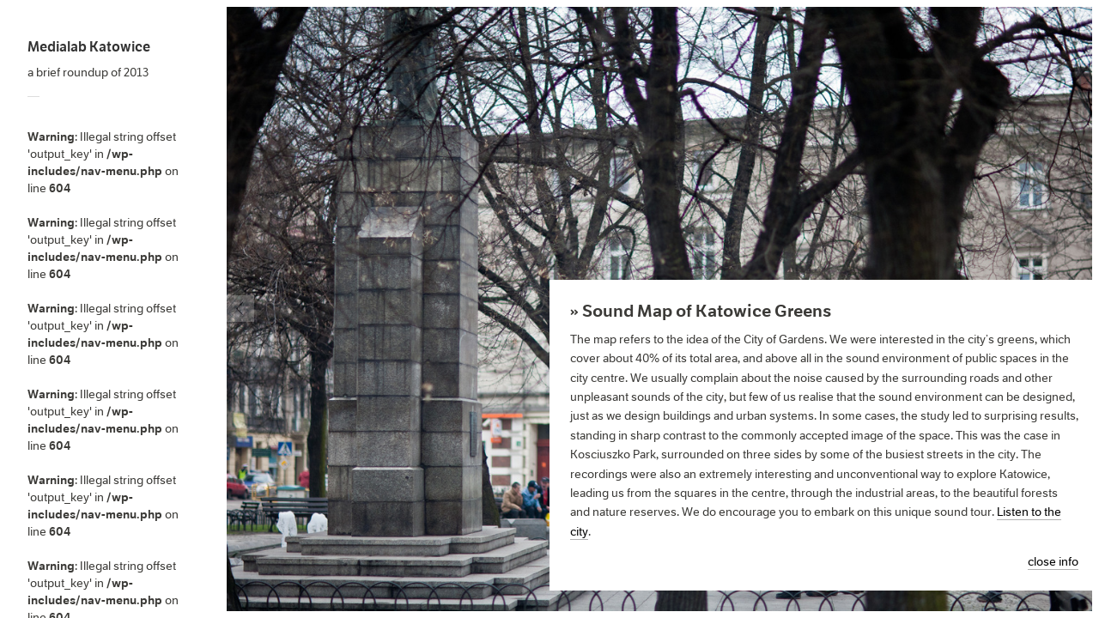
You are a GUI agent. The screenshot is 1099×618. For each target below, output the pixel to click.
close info (1053, 561)
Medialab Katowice (88, 47)
